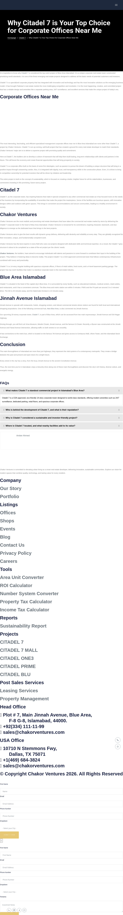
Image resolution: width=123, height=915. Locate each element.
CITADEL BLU (15, 674)
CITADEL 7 (12, 642)
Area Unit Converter (22, 577)
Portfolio (9, 496)
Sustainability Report (23, 625)
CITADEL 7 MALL (19, 650)
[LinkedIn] (9, 910)
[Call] (117, 740)
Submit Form (9, 835)
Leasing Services (19, 690)
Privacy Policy (15, 553)
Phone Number (5, 809)
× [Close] (1, 841)
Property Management (24, 698)
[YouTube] (24, 910)
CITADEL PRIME (18, 666)
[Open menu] (116, 5)
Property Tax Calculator (26, 601)
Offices (8, 512)
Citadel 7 (25, 73)
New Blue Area (53, 309)
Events (7, 528)
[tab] (61, 390)
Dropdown (3, 821)
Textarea (3, 897)
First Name (4, 784)
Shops (7, 520)
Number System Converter (29, 593)
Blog (5, 536)
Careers (8, 561)
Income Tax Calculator (24, 609)
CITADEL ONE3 (17, 658)
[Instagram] (14, 910)
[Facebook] (19, 910)
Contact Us (12, 545)
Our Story (10, 488)
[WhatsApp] (117, 746)
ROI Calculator (16, 585)
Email (2, 796)
